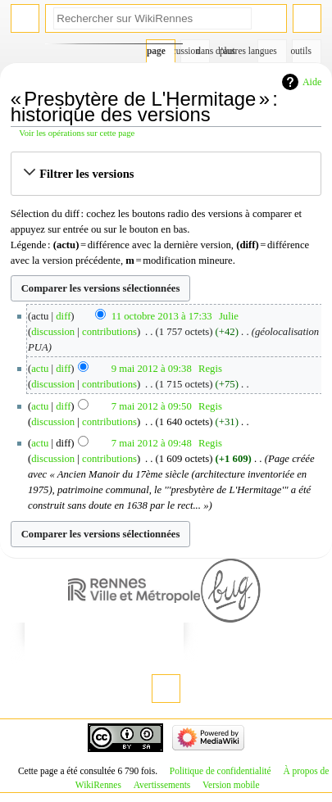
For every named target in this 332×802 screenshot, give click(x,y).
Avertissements (162, 785)
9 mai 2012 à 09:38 (151, 368)
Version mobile (230, 785)
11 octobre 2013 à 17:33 (161, 316)
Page (156, 51)
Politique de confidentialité (220, 771)
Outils (302, 51)
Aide (311, 82)
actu (39, 368)
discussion (53, 332)
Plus (227, 51)
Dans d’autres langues (267, 51)
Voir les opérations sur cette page (76, 133)
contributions (109, 332)
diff (63, 316)
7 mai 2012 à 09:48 (151, 443)
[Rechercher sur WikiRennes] (152, 18)
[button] (165, 173)
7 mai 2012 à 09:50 (151, 406)
